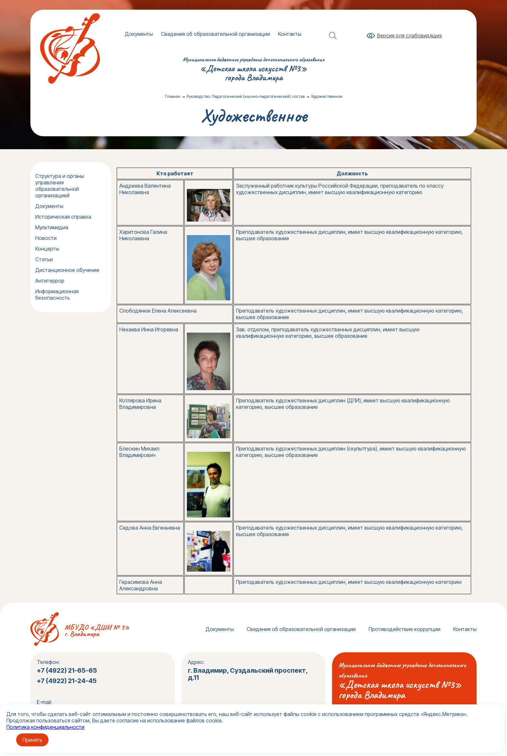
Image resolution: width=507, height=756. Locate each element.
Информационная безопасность (57, 294)
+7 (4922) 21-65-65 (67, 670)
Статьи (44, 259)
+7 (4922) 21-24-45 (67, 681)
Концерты (47, 248)
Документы (139, 34)
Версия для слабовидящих (409, 35)
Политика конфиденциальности (45, 727)
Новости (46, 238)
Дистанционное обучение (67, 270)
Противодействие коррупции (404, 629)
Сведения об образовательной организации (215, 34)
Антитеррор (49, 280)
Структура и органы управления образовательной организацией (59, 186)
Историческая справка (63, 216)
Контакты (289, 34)
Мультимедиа (51, 227)
